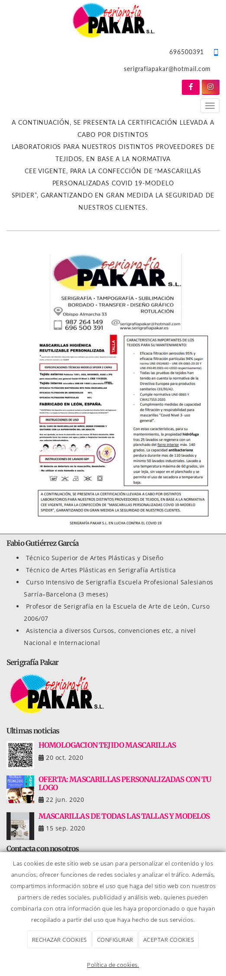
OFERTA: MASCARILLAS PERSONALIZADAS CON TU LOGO (125, 783)
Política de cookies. (113, 965)
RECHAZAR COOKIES (59, 940)
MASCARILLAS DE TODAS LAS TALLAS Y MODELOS (124, 816)
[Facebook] (191, 87)
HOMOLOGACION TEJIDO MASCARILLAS (107, 745)
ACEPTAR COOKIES (168, 940)
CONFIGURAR (115, 940)
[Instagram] (211, 87)
